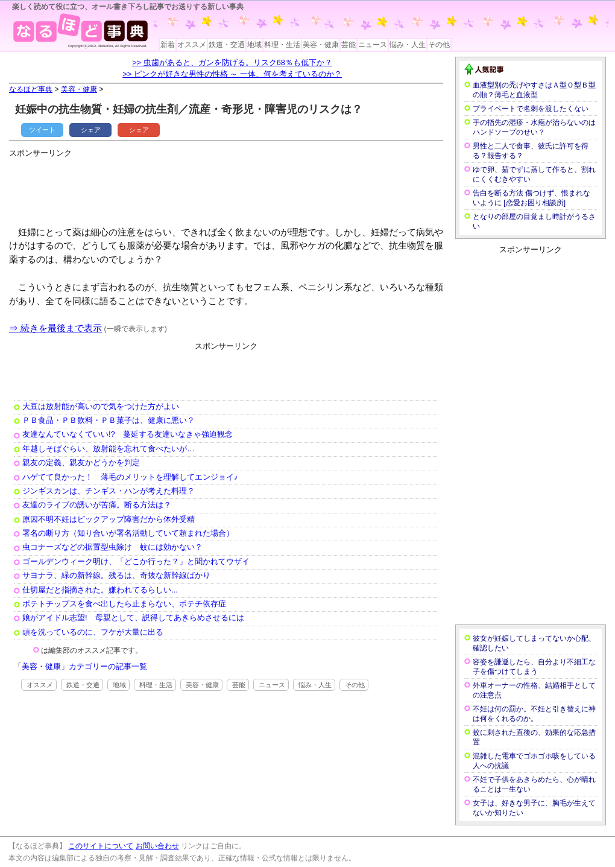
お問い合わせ (157, 846)
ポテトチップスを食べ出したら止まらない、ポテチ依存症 (124, 603)
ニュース (372, 44)
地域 (254, 44)
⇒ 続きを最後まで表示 (55, 328)
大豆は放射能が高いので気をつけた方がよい (100, 406)
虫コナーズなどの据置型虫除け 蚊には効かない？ (112, 546)
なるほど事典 (30, 89)
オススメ (191, 44)
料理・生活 (282, 44)
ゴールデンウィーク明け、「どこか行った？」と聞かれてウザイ (136, 561)
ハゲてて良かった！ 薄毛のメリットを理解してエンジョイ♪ (130, 476)
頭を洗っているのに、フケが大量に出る (92, 632)
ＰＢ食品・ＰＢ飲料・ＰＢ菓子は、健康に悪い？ (108, 420)
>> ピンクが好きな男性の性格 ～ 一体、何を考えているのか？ (232, 73)
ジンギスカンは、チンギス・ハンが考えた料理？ (108, 490)
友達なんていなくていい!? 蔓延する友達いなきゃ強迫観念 (127, 434)
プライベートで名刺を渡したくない (530, 108)
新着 (167, 44)
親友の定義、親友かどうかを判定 (81, 462)
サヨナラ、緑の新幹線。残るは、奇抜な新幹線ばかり (116, 575)
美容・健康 (321, 44)
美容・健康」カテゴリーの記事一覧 (84, 666)
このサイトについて (100, 846)
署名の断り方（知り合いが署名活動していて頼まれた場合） (128, 533)
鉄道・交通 (227, 44)
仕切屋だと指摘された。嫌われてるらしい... (100, 589)
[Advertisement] (228, 187)
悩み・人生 (408, 44)
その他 (439, 44)
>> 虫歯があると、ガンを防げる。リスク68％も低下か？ (232, 62)
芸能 (348, 44)
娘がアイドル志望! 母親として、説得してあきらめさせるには (133, 617)
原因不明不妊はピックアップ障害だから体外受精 (108, 519)
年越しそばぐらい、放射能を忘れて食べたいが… (108, 448)
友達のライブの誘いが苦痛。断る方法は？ (96, 504)
